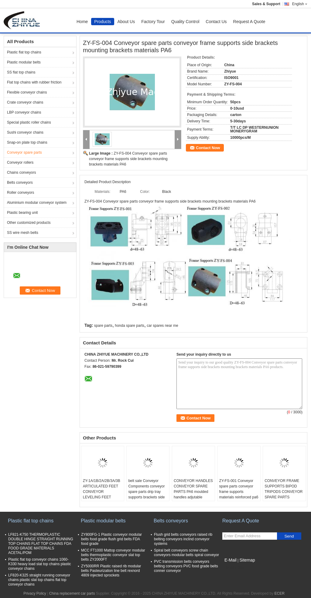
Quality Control (185, 21)
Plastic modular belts (24, 62)
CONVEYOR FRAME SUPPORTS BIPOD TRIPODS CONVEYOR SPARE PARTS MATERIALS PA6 (283, 492)
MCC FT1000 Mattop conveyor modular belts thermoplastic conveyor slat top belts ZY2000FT (113, 555)
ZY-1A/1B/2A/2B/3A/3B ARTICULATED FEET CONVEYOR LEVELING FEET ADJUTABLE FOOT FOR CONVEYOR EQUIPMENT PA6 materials (101, 500)
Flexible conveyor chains (27, 92)
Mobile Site (233, 568)
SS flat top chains (21, 72)
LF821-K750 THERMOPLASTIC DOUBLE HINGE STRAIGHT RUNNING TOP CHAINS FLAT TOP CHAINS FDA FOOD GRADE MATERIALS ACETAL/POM (40, 543)
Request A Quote (249, 21)
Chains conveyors (21, 172)
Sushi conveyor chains (25, 132)
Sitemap (247, 560)
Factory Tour (153, 21)
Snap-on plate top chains (27, 142)
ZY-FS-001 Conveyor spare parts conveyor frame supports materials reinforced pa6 (238, 489)
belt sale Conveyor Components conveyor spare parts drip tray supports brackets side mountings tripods (146, 492)
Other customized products (28, 222)
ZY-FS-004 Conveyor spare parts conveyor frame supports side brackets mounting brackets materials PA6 (128, 158)
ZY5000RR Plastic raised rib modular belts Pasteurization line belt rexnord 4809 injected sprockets (111, 570)
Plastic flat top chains (24, 52)
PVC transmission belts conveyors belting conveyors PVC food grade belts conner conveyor (186, 566)
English (299, 4)
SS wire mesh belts (22, 233)
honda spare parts (129, 325)
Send (289, 536)
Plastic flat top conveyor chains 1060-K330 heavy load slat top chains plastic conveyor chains (39, 564)
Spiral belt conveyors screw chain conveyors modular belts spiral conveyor (186, 552)
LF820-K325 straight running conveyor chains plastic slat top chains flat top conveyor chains (39, 579)
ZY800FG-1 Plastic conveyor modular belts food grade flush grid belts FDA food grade (111, 539)
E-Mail (230, 560)
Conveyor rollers (20, 162)
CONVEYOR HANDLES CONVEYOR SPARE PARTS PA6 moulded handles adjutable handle (193, 492)
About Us (126, 21)
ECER (279, 593)
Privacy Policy (34, 593)
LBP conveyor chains (24, 112)
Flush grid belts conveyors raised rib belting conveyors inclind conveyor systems (183, 539)
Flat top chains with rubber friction (34, 82)
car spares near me (162, 325)
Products (102, 21)
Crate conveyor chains (25, 102)
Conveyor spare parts (24, 152)
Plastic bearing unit (22, 212)
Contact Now (208, 147)
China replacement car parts (72, 593)
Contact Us (216, 21)
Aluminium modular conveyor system (37, 202)
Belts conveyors (20, 182)
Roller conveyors (20, 192)
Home (82, 21)
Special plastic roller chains (29, 122)
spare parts (103, 325)
